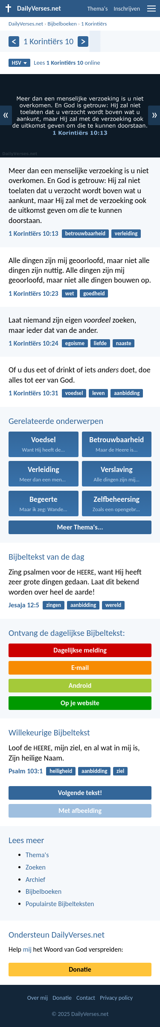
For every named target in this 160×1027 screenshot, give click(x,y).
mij (27, 949)
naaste (123, 343)
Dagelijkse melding (80, 650)
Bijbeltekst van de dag (46, 557)
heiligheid (60, 771)
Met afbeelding (80, 811)
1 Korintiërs (94, 23)
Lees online (67, 62)
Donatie (80, 969)
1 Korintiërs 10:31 (33, 393)
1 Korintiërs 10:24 (33, 343)
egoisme (74, 343)
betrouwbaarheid (85, 233)
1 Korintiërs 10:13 (33, 233)
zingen (53, 605)
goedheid (94, 293)
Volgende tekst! (80, 793)
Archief (35, 879)
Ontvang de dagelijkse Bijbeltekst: (67, 633)
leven (98, 393)
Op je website (80, 703)
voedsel (74, 393)
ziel (120, 771)
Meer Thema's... (80, 527)
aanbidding (127, 393)
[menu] (151, 11)
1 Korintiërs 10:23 (33, 293)
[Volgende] (83, 41)
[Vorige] (14, 41)
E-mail (80, 668)
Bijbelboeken (61, 23)
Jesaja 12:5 (24, 605)
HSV (19, 63)
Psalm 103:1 (26, 771)
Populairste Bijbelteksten (60, 904)
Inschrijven (126, 8)
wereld (113, 605)
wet (69, 293)
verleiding (126, 233)
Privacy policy (116, 997)
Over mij (37, 997)
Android (80, 685)
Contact (85, 997)
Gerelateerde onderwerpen (56, 421)
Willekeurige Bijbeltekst (49, 732)
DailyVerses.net (26, 23)
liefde (100, 343)
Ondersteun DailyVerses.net (57, 935)
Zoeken (36, 867)
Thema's (97, 8)
